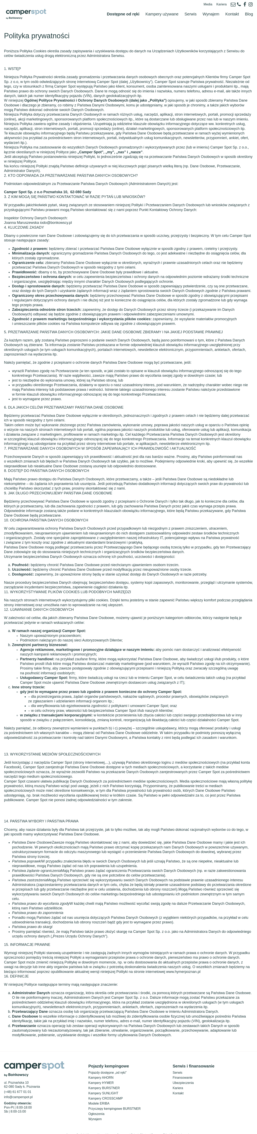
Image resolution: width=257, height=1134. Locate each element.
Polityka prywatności (240, 1131)
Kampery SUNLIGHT (103, 1084)
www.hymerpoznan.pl (183, 962)
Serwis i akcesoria (181, 1125)
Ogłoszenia (96, 1104)
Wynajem (211, 9)
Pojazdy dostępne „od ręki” (107, 1063)
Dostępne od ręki (123, 9)
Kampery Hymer (96, 1125)
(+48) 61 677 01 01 (17, 1083)
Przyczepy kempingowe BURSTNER (114, 1099)
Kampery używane (161, 9)
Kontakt (232, 9)
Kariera (221, 4)
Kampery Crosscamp (118, 1125)
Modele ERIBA (98, 1094)
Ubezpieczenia (183, 1073)
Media (208, 4)
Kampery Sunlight (75, 1125)
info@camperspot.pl (18, 1088)
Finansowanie (183, 1068)
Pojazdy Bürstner (140, 1125)
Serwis (191, 9)
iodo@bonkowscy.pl (56, 214)
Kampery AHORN (100, 1068)
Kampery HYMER (101, 1073)
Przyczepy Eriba (160, 1125)
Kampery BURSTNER (104, 1078)
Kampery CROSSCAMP (105, 1089)
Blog (249, 9)
